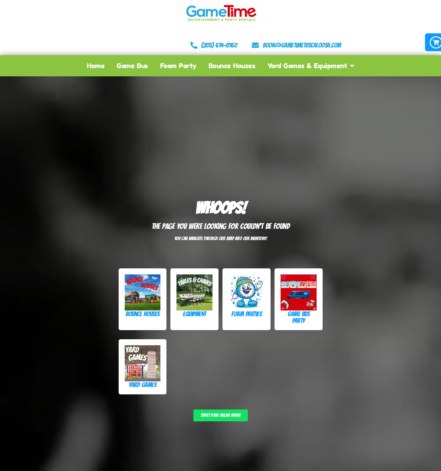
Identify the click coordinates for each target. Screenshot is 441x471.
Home (95, 65)
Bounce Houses (232, 65)
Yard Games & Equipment (311, 64)
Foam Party (178, 65)
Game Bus (132, 65)
